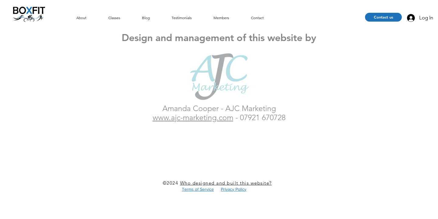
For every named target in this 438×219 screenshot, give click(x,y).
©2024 (171, 183)
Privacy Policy (233, 189)
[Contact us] (383, 17)
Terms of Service (198, 189)
